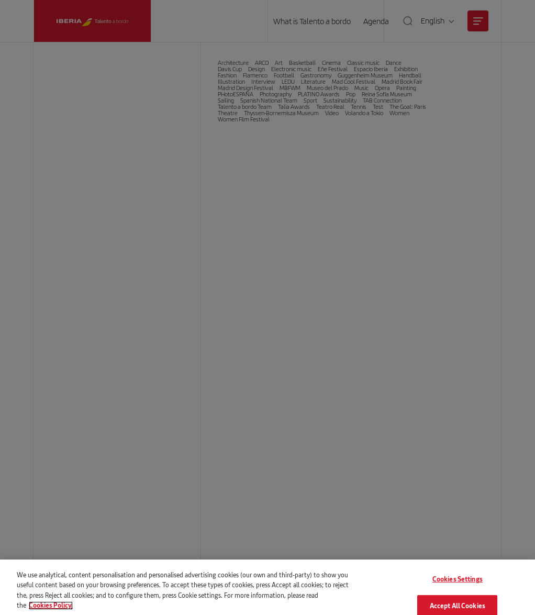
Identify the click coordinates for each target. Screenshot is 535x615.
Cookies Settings (457, 586)
